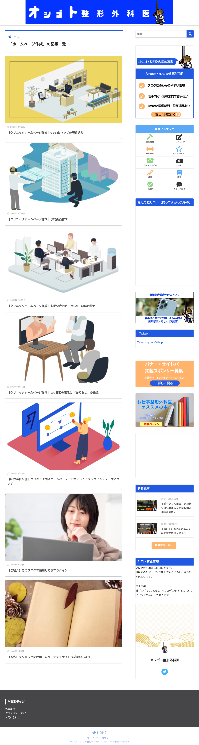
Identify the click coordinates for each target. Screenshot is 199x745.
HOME (99, 733)
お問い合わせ (179, 186)
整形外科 (150, 138)
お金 (179, 162)
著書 (150, 174)
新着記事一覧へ (164, 545)
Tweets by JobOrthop (150, 342)
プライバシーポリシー (17, 713)
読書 (179, 174)
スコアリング (179, 138)
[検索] (190, 33)
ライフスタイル (150, 162)
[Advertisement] (165, 455)
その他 (150, 186)
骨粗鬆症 (150, 150)
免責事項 (10, 708)
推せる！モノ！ (179, 150)
